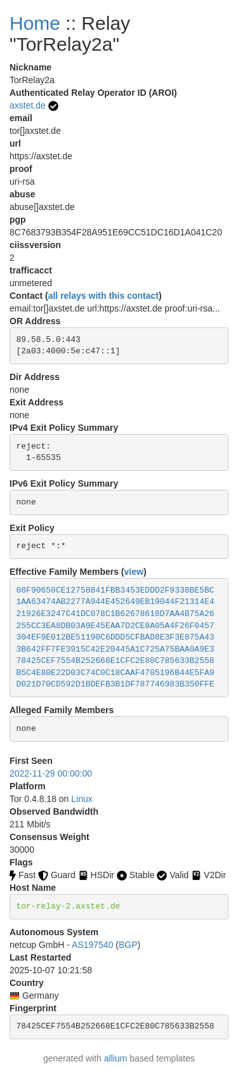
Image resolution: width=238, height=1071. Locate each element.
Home (35, 23)
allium (116, 1058)
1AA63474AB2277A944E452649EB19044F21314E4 (116, 602)
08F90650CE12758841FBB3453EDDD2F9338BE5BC (116, 590)
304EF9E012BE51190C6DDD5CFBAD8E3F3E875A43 (116, 637)
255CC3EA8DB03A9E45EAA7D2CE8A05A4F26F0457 (116, 626)
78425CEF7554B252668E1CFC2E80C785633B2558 (116, 661)
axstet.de (28, 105)
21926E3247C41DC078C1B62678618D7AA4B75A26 (116, 614)
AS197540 (92, 945)
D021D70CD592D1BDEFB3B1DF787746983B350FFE (116, 684)
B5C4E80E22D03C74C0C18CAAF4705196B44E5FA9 (116, 673)
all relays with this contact (103, 296)
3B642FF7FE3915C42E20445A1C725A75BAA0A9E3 (116, 649)
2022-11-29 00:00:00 (51, 773)
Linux (81, 799)
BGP (128, 945)
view (133, 572)
